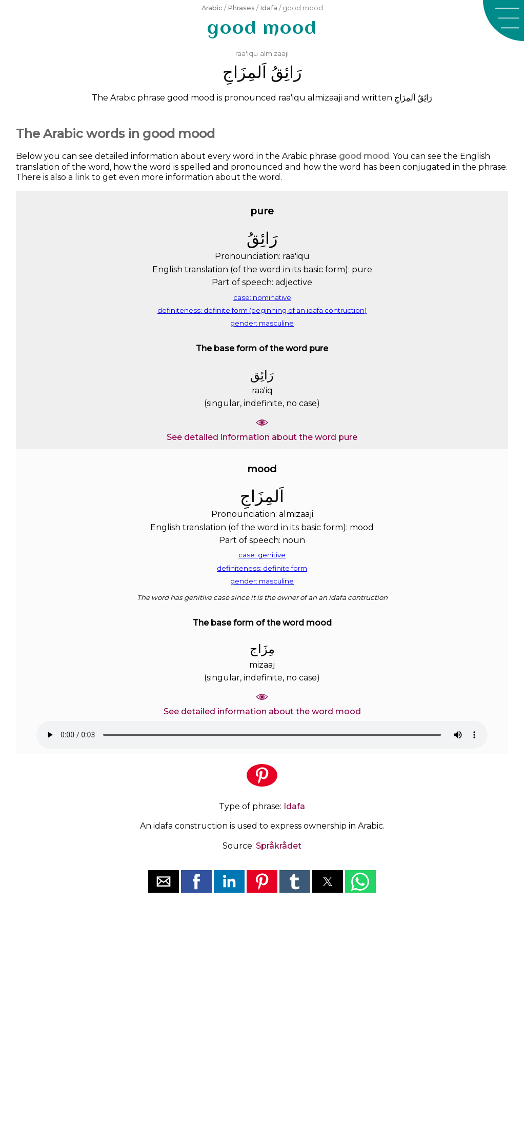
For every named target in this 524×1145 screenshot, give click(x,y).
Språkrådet (278, 846)
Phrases (241, 8)
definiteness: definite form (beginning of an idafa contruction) (262, 310)
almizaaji (274, 53)
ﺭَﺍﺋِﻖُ (286, 72)
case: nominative (262, 297)
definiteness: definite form (262, 568)
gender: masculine (262, 323)
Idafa (268, 8)
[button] (503, 20)
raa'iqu (246, 53)
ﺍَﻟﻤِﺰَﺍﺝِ (245, 72)
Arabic (212, 8)
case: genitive (262, 555)
